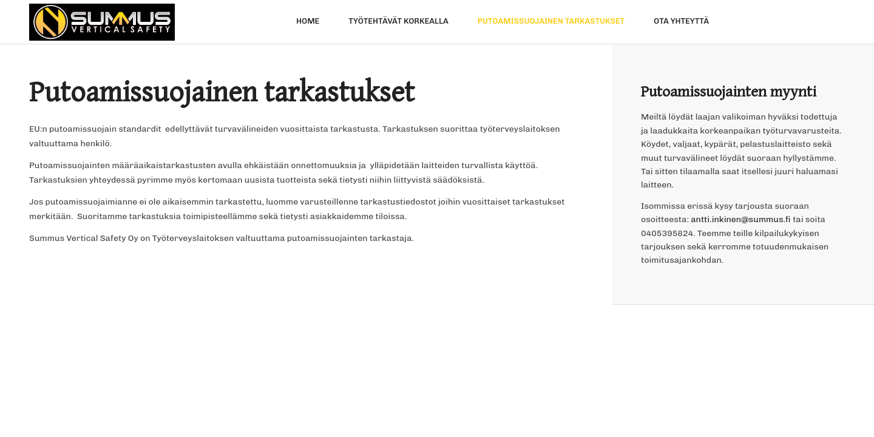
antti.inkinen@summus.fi (741, 219)
